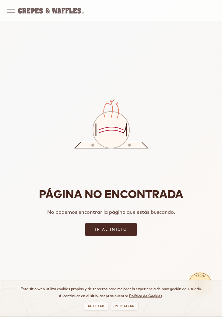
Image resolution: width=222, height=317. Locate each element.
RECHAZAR (125, 306)
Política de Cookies (145, 296)
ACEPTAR (96, 306)
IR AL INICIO (111, 229)
